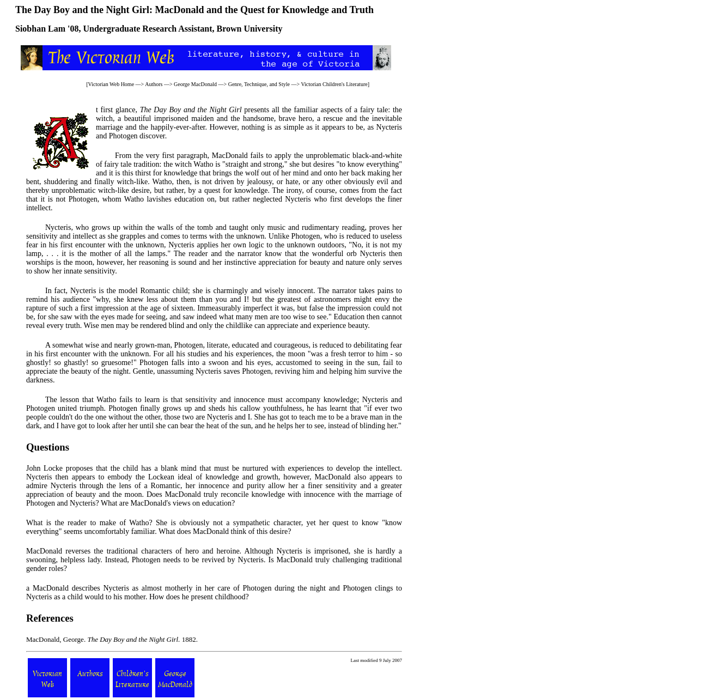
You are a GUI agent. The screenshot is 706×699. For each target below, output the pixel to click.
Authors (153, 84)
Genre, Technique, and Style (259, 84)
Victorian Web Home (111, 84)
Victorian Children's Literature (334, 84)
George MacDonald (195, 84)
